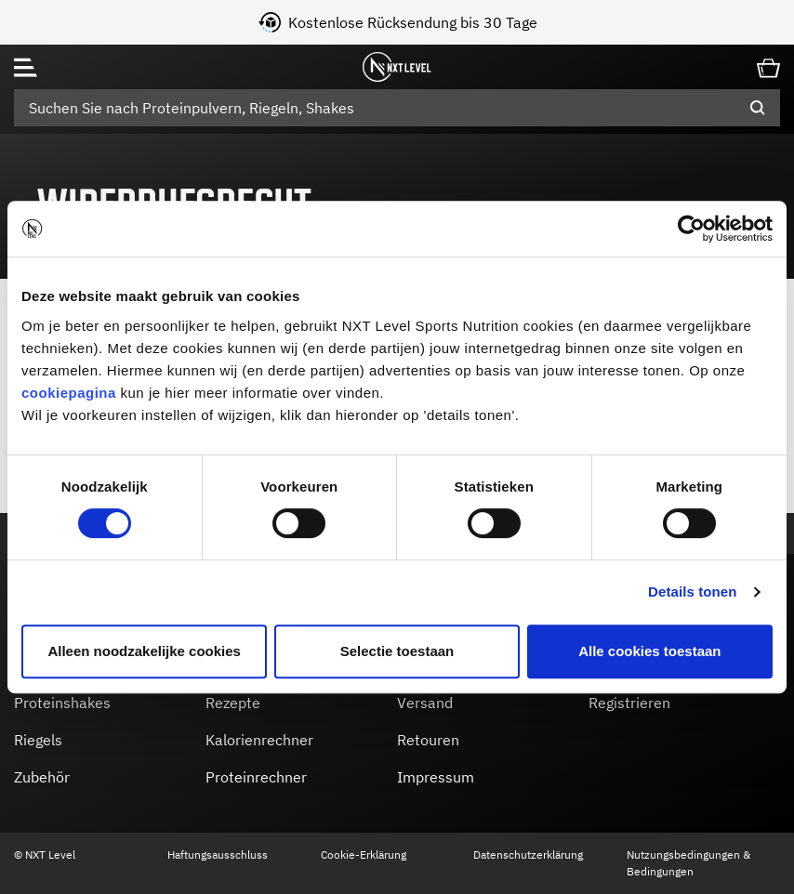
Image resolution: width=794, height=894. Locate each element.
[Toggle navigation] (25, 67)
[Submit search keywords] (757, 107)
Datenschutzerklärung (528, 854)
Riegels (38, 739)
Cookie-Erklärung (363, 854)
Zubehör (42, 777)
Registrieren (629, 702)
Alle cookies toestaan (649, 651)
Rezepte (232, 702)
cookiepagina (68, 393)
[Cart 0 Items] (768, 66)
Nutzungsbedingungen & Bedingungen (688, 863)
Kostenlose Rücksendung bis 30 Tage (471, 22)
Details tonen (692, 591)
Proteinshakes (62, 702)
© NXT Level (44, 854)
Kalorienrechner (259, 739)
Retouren (428, 739)
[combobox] (397, 107)
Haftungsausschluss (217, 854)
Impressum (435, 777)
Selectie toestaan (397, 651)
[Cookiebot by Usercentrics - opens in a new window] (691, 229)
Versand (425, 702)
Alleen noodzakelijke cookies (144, 651)
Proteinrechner (256, 777)
